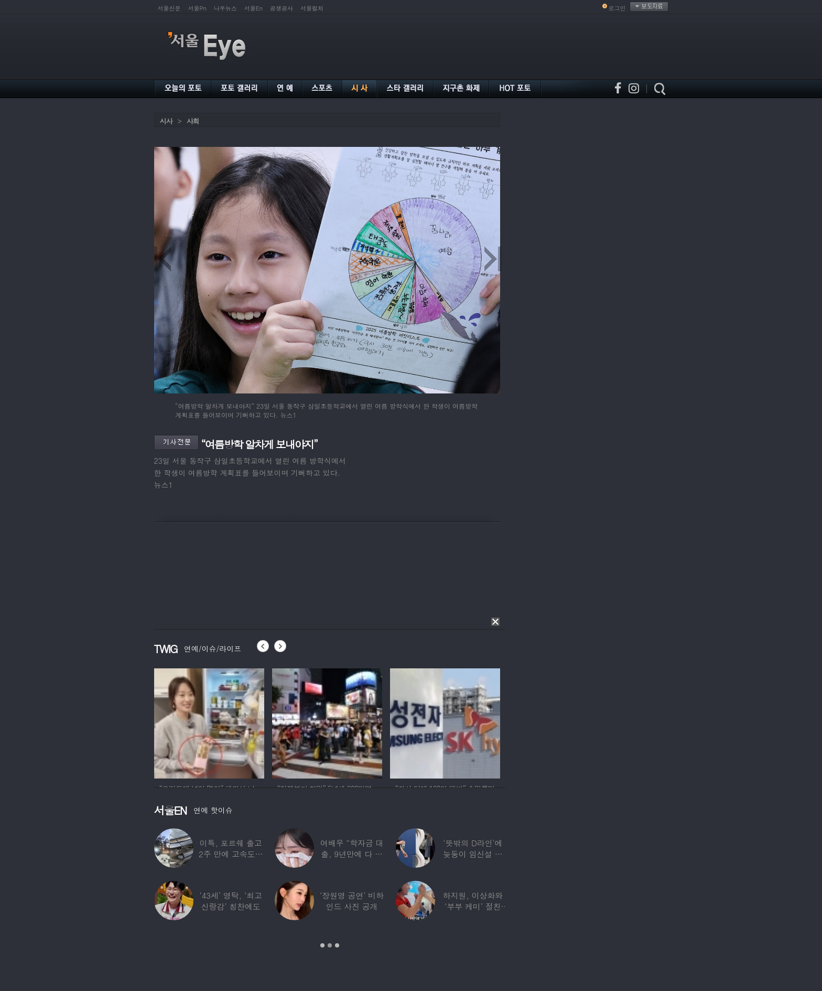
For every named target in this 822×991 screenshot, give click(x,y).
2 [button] (330, 945)
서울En (253, 8)
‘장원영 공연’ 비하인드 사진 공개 (352, 901)
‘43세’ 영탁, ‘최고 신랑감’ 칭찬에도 (231, 901)
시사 (166, 121)
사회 (193, 121)
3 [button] (337, 945)
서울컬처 (311, 8)
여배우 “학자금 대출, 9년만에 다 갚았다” (351, 853)
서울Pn (197, 8)
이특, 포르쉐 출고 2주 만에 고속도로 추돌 (231, 853)
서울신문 (169, 8)
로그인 (617, 8)
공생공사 (281, 8)
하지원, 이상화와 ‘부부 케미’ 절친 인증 (473, 906)
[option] (212, 721)
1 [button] (322, 945)
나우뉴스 (225, 8)
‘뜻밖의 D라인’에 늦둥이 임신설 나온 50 (473, 853)
